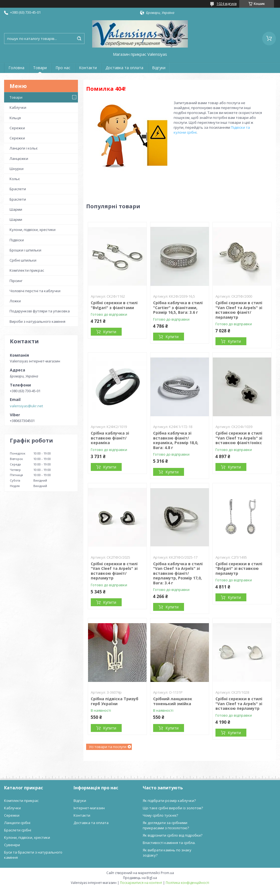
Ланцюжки (19, 158)
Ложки (15, 300)
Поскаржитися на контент (141, 882)
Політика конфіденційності (187, 882)
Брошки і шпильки (25, 250)
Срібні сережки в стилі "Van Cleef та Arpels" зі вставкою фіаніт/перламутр (238, 310)
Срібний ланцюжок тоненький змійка (172, 701)
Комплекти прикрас (27, 270)
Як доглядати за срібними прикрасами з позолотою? (166, 825)
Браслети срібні (17, 830)
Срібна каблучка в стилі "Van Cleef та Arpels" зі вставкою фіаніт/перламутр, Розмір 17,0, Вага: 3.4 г (178, 573)
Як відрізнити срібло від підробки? (172, 835)
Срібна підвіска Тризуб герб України (114, 701)
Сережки (17, 127)
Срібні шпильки (23, 260)
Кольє (15, 178)
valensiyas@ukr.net (26, 406)
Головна (16, 67)
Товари (40, 67)
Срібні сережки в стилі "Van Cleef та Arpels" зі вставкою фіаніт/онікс (238, 437)
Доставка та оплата (124, 67)
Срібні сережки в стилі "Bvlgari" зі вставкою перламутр (238, 568)
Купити (109, 331)
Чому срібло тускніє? (160, 815)
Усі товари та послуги (107, 746)
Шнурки (17, 168)
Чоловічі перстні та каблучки (35, 290)
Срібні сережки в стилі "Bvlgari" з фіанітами (114, 305)
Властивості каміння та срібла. (169, 842)
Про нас (63, 67)
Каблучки (18, 107)
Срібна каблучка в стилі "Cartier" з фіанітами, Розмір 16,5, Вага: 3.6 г (178, 307)
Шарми (16, 209)
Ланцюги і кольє (23, 148)
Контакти (88, 67)
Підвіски (17, 240)
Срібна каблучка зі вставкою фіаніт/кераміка (110, 437)
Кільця (15, 117)
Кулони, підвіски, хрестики (33, 229)
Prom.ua (167, 873)
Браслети (18, 188)
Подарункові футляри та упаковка (40, 311)
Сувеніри (12, 844)
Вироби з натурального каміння (37, 321)
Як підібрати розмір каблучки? (169, 800)
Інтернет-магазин (89, 807)
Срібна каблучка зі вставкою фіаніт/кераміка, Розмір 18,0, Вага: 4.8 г (175, 440)
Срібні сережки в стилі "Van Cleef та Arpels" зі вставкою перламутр (238, 703)
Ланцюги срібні (17, 822)
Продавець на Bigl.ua (140, 877)
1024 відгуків (227, 3)
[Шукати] (79, 38)
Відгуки (158, 67)
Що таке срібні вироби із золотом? (173, 807)
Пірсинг (16, 280)
